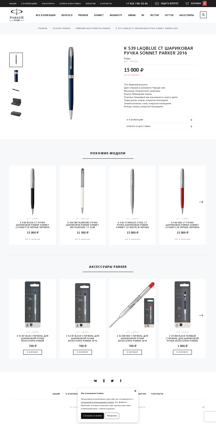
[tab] (160, 119)
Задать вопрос (170, 3)
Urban (132, 15)
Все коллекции (46, 15)
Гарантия (91, 3)
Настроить (112, 415)
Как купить (48, 3)
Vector (154, 15)
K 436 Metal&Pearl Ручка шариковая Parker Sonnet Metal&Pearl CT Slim (82, 225)
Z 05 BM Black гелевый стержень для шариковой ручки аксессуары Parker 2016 (182, 338)
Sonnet (99, 15)
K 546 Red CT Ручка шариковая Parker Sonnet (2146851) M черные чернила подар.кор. (182, 225)
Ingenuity (116, 15)
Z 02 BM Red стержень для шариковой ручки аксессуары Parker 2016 (132, 338)
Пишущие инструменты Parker (93, 28)
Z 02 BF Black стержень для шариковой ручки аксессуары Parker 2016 (82, 338)
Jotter (169, 15)
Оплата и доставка (69, 3)
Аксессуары (186, 15)
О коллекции (160, 119)
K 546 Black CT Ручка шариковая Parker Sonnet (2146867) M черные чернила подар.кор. (33, 225)
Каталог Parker (61, 28)
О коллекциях (29, 3)
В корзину (32, 352)
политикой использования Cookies (97, 402)
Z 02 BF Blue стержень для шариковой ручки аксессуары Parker (32, 338)
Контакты (106, 3)
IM (142, 15)
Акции (12, 3)
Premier (83, 15)
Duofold (66, 15)
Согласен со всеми (92, 415)
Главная (42, 28)
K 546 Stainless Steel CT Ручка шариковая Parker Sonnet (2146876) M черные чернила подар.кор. (132, 225)
